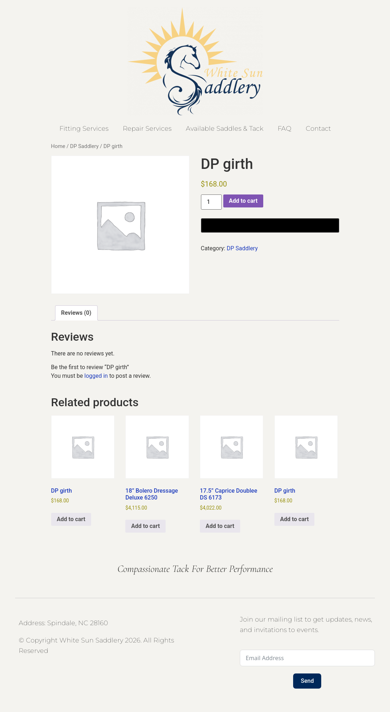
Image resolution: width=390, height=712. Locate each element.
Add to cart (243, 200)
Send (307, 680)
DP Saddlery (84, 146)
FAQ (284, 129)
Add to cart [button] (71, 519)
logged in (96, 375)
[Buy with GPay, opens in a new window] (270, 225)
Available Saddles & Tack (224, 129)
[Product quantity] (211, 202)
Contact (318, 129)
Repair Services (147, 129)
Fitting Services (83, 129)
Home (58, 146)
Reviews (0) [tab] (76, 312)
